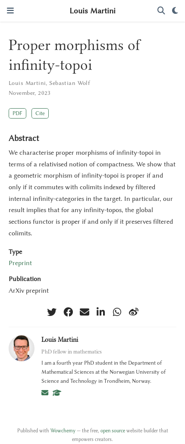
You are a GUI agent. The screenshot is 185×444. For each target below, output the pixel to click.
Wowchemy (62, 431)
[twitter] (51, 312)
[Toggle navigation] (10, 10)
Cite (40, 113)
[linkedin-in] (100, 312)
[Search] (161, 11)
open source (112, 431)
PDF (17, 113)
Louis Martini (92, 11)
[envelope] (84, 312)
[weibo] (133, 312)
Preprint (20, 263)
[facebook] (68, 312)
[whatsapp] (117, 312)
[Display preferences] (175, 11)
